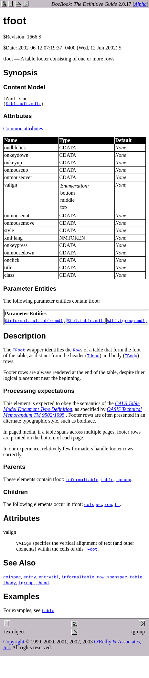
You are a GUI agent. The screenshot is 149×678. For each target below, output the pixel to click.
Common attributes (23, 130)
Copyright (13, 644)
